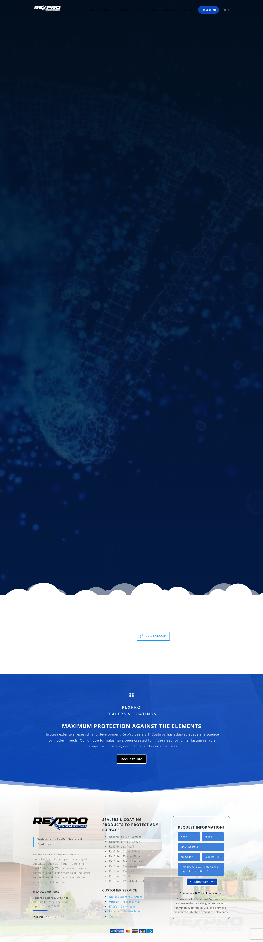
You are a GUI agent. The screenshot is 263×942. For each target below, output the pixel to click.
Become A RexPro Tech (124, 911)
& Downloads (122, 906)
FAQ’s (141, 10)
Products (104, 10)
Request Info (131, 759)
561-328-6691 (156, 636)
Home (90, 10)
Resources (168, 10)
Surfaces (124, 10)
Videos (153, 10)
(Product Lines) (124, 901)
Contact (188, 10)
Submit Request (204, 882)
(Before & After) (125, 896)
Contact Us (116, 916)
